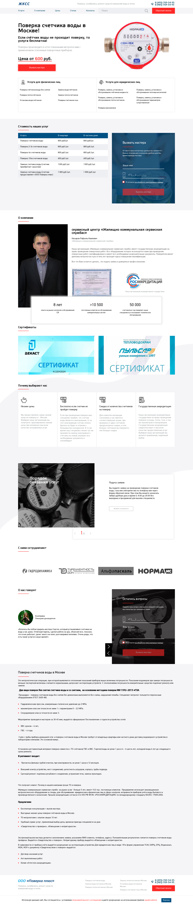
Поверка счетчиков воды (95, 881)
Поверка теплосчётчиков (30, 95)
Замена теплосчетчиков (68, 95)
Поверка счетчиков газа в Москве (133, 890)
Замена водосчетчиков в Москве (98, 884)
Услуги (21, 11)
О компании (39, 11)
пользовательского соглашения (86, 900)
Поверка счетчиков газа (68, 100)
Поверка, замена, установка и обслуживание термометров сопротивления (148, 100)
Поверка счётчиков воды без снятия (35, 90)
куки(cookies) (151, 900)
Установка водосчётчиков (30, 100)
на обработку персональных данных (149, 182)
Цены (57, 11)
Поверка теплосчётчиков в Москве (99, 887)
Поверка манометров (107, 108)
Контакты (90, 11)
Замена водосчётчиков (67, 90)
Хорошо (166, 900)
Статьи (73, 11)
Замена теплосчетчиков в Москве (133, 881)
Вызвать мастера (143, 192)
